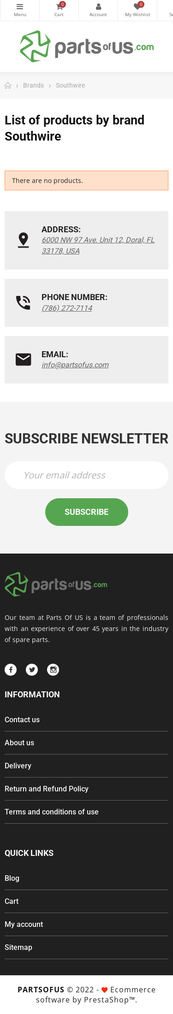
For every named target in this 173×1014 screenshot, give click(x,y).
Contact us (22, 719)
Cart (11, 901)
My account (24, 924)
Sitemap (18, 947)
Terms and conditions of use (52, 812)
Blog (12, 878)
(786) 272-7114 (67, 308)
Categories (19, 6)
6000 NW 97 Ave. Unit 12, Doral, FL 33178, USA (98, 245)
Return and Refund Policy (47, 788)
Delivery (18, 765)
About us (19, 742)
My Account (98, 6)
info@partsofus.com (75, 364)
